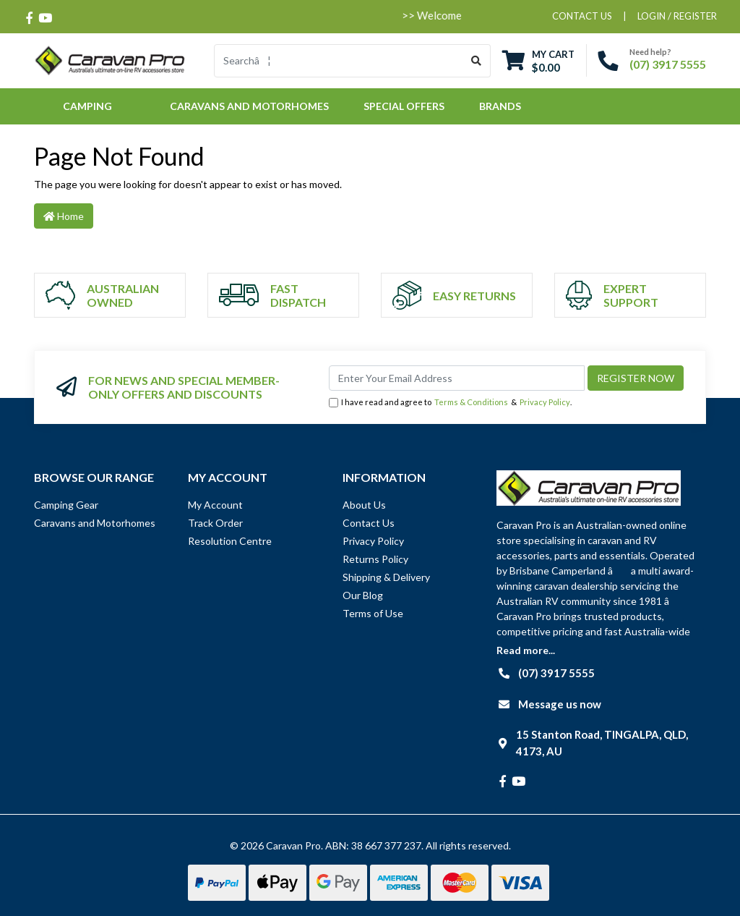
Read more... (525, 650)
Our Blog (363, 595)
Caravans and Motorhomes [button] (249, 106)
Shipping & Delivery (386, 577)
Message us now (559, 704)
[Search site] (476, 60)
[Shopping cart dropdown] (538, 60)
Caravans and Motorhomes (94, 523)
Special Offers (403, 106)
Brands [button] (500, 106)
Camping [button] (87, 106)
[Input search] (338, 60)
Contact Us (369, 523)
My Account (215, 505)
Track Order (215, 523)
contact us (582, 16)
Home (63, 216)
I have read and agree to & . (450, 402)
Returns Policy (375, 559)
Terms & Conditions (471, 402)
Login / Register (677, 16)
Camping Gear (66, 505)
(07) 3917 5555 (667, 64)
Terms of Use (373, 613)
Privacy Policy (545, 402)
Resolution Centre (230, 541)
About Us (364, 505)
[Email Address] (457, 378)
